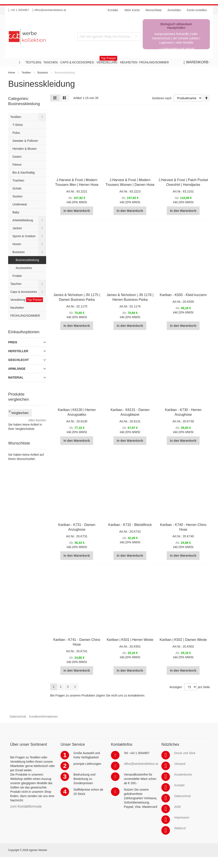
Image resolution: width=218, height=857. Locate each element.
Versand (179, 763)
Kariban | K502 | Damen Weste (183, 640)
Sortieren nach (161, 98)
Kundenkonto (183, 774)
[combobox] (108, 36)
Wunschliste (153, 10)
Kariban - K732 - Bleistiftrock (130, 525)
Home (11, 72)
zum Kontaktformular (26, 806)
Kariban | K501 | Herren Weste (130, 640)
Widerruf (180, 828)
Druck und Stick (184, 753)
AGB (177, 806)
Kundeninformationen (43, 716)
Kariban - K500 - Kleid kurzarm (183, 295)
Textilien (26, 72)
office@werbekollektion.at (50, 10)
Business (43, 72)
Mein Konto (132, 10)
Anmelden (174, 10)
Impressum (181, 817)
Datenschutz (18, 716)
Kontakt (179, 785)
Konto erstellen (197, 10)
